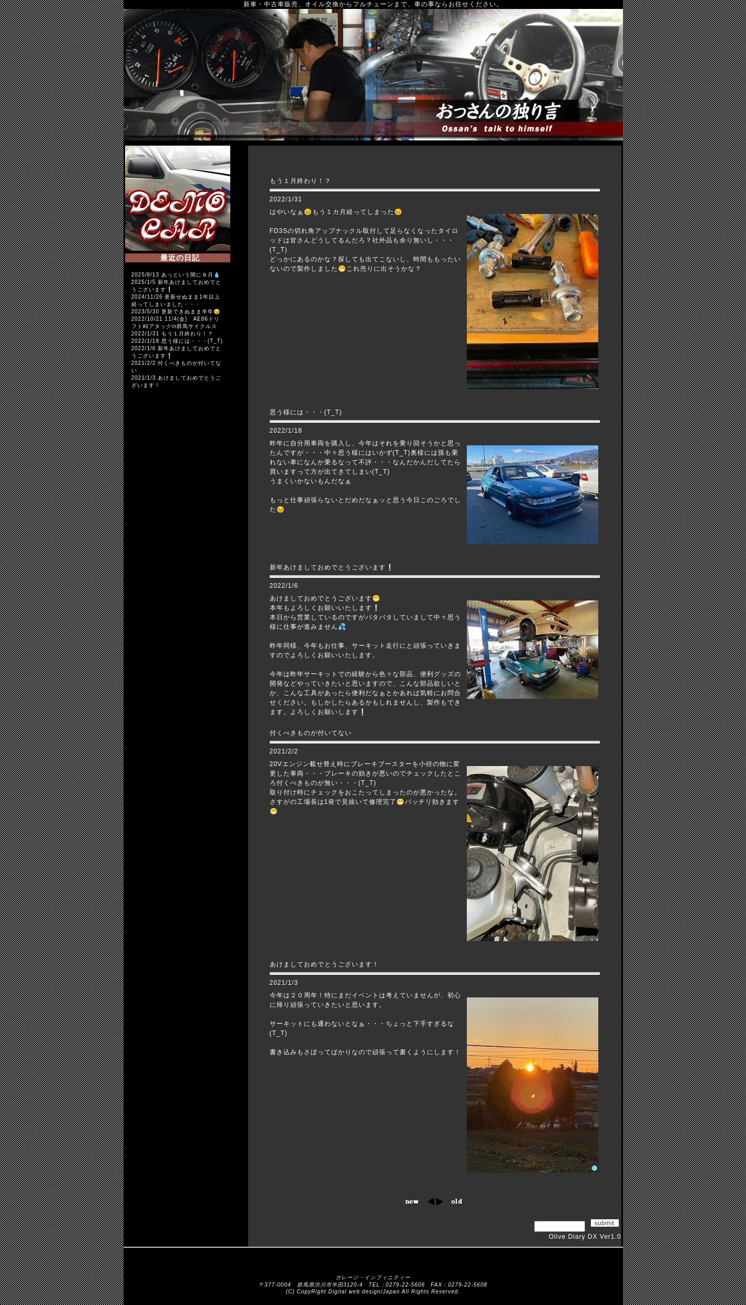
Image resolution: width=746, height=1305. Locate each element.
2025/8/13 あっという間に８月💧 (175, 275)
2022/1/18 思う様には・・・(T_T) (177, 341)
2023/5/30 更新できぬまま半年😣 (175, 311)
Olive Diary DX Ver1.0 (585, 1236)
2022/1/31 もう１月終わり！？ (172, 334)
